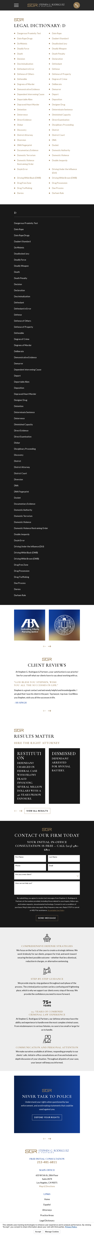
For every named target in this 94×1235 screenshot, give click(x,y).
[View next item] (49, 646)
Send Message (47, 918)
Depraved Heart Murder (28, 104)
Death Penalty (58, 54)
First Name (19, 857)
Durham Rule (58, 193)
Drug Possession (59, 183)
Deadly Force (23, 48)
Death (20, 54)
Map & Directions (47, 1186)
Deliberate (57, 84)
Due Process (58, 188)
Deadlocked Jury (59, 43)
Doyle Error (22, 169)
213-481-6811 (47, 1162)
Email (51, 866)
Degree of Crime (59, 79)
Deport (55, 94)
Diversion (21, 140)
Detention (21, 109)
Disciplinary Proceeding (63, 125)
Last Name (53, 857)
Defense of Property (61, 74)
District (55, 130)
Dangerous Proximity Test (29, 33)
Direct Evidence (24, 120)
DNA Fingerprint (24, 145)
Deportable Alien (24, 99)
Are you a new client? (23, 874)
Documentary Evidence (27, 150)
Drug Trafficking (24, 188)
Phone (17, 866)
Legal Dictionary (47, 1220)
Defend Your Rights (47, 1117)
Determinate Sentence (62, 109)
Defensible (22, 79)
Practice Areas (47, 1215)
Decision (21, 59)
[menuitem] (47, 223)
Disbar (20, 125)
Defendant (57, 64)
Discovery (21, 130)
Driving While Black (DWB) (29, 178)
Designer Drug (58, 104)
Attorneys (47, 1210)
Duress (20, 193)
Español (47, 1204)
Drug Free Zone (24, 183)
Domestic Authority (61, 150)
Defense (56, 69)
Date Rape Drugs (25, 38)
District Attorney (25, 135)
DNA (54, 140)
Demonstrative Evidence (28, 89)
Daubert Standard (60, 38)
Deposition (57, 99)
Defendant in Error (25, 69)
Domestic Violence (60, 155)
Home (47, 1199)
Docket (55, 145)
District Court (58, 135)
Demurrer (56, 89)
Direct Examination (60, 120)
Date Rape (57, 33)
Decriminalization (25, 64)
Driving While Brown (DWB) (64, 178)
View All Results (37, 811)
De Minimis (22, 43)
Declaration (57, 59)
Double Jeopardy (59, 160)
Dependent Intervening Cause (30, 94)
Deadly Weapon (59, 48)
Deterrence (22, 115)
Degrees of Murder (26, 84)
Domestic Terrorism (26, 155)
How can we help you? (23, 883)
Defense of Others (25, 74)
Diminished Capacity (61, 115)
